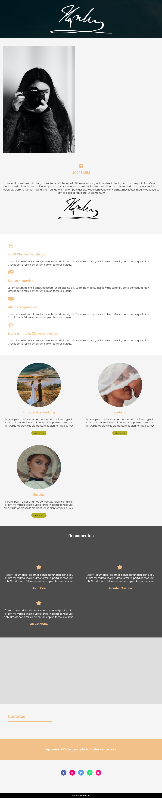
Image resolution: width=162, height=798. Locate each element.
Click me (39, 433)
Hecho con (81, 795)
